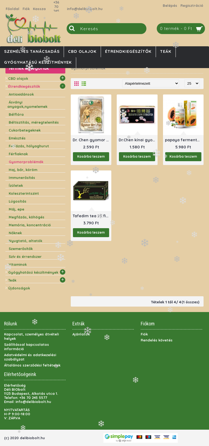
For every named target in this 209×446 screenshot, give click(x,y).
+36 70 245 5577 (56, 8)
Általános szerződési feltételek (32, 365)
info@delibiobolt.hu (85, 9)
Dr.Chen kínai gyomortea (138, 140)
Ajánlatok (81, 334)
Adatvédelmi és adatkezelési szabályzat (30, 357)
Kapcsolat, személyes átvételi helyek (31, 336)
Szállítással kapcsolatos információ (26, 346)
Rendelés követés (157, 340)
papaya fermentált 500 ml (184, 140)
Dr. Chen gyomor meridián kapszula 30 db (92, 140)
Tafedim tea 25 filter (92, 215)
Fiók (144, 334)
